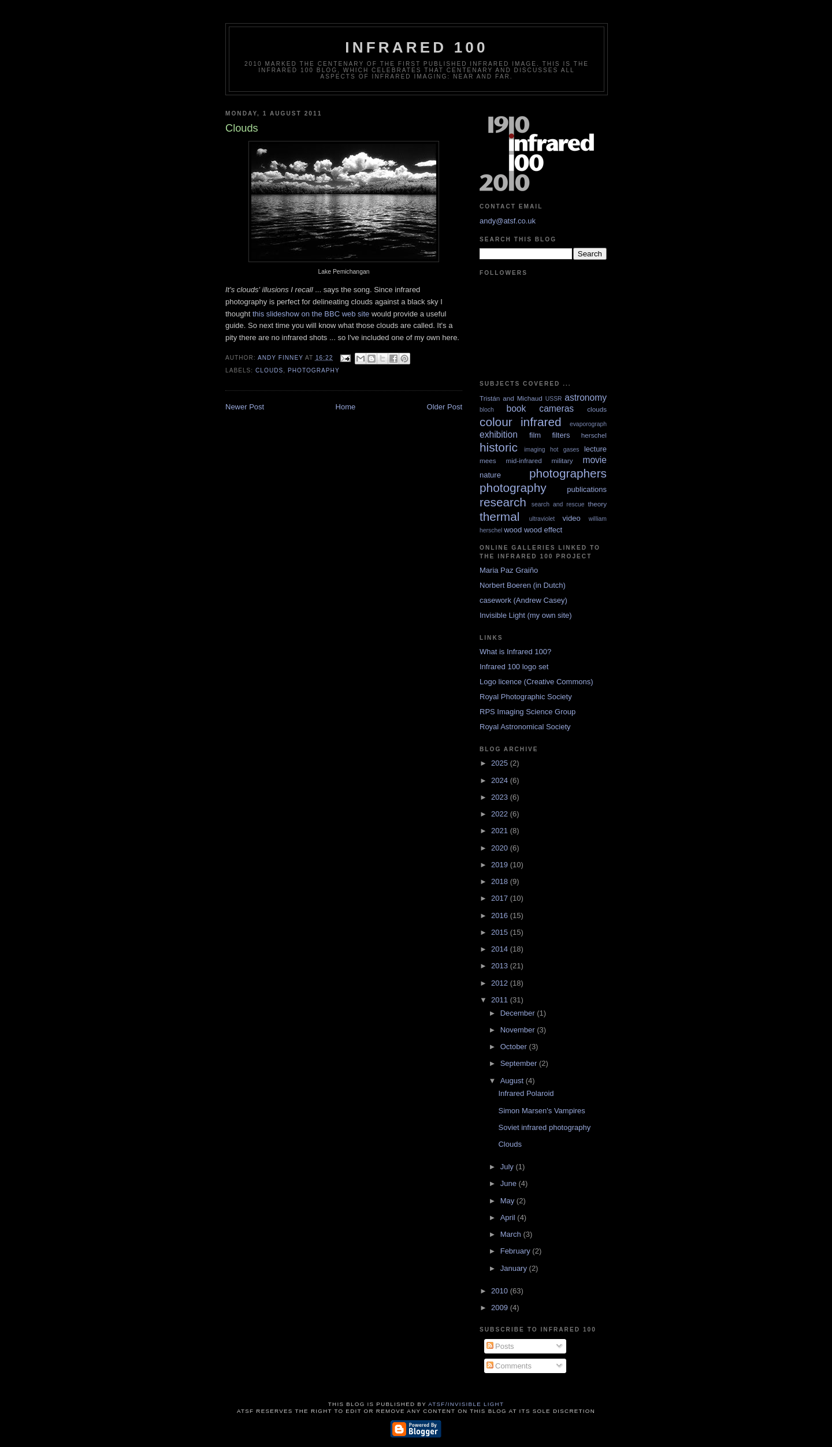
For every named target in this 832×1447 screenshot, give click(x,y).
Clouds (509, 1144)
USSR (553, 399)
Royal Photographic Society (526, 696)
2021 (500, 830)
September (519, 1063)
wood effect (543, 529)
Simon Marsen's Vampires (541, 1110)
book (516, 408)
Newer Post (244, 406)
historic (499, 447)
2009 (500, 1307)
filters (561, 435)
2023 (500, 797)
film (535, 435)
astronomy (585, 397)
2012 (500, 983)
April (509, 1217)
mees (488, 460)
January (514, 1268)
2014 (500, 949)
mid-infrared (523, 460)
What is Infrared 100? (515, 651)
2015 (500, 932)
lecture (595, 449)
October (514, 1046)
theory (597, 504)
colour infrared (521, 421)
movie (594, 460)
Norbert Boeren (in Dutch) (523, 585)
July (508, 1166)
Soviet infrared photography (544, 1127)
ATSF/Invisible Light (466, 1404)
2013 (500, 965)
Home (346, 406)
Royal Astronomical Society (525, 726)
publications (587, 489)
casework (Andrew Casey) (523, 600)
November (518, 1029)
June (509, 1183)
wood (513, 529)
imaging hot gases (551, 449)
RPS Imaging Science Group (527, 711)
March (511, 1234)
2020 (500, 848)
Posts (500, 1346)
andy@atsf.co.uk (508, 221)
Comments (509, 1366)
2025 (500, 763)
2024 (500, 780)
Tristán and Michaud (511, 398)
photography (314, 370)
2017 (500, 898)
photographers (568, 473)
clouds (269, 370)
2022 (500, 814)
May (508, 1200)
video (572, 518)
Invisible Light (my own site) (526, 615)
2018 (500, 881)
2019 (500, 864)
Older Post (444, 406)
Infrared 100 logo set (514, 666)
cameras (556, 408)
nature (490, 475)
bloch (487, 409)
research (503, 502)
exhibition (499, 434)
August (513, 1080)
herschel (594, 435)
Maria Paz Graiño (509, 570)
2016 (500, 915)
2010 (500, 1290)
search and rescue (558, 504)
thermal (499, 516)
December (518, 1013)
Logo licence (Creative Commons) (536, 681)
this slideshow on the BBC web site (310, 313)
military (562, 460)
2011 (500, 999)
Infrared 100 (416, 47)
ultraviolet (542, 519)
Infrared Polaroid (526, 1093)
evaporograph (588, 424)
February (516, 1251)
